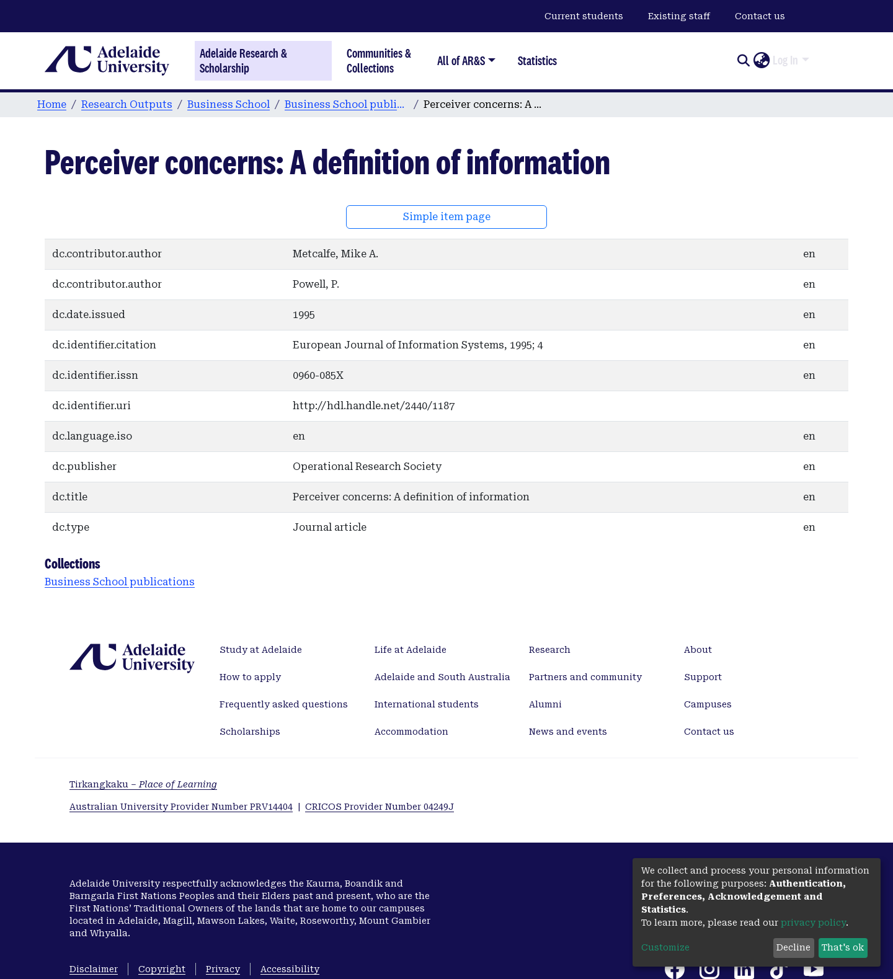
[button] (761, 60)
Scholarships (250, 732)
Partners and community (585, 677)
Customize (665, 947)
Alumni (545, 704)
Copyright (161, 969)
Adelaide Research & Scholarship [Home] (243, 61)
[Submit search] (743, 60)
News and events (568, 732)
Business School (228, 104)
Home (51, 104)
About (698, 650)
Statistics (537, 60)
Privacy (223, 969)
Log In (785, 60)
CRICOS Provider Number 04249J (379, 807)
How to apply (250, 677)
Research (550, 650)
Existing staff (679, 16)
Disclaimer (93, 969)
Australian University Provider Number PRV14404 (181, 807)
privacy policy (813, 923)
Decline (793, 947)
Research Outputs (126, 104)
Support (703, 677)
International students (427, 704)
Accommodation (411, 732)
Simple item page (447, 217)
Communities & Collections (379, 60)
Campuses (708, 704)
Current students (583, 16)
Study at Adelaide (261, 650)
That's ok (843, 947)
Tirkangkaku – (143, 784)
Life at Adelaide (410, 650)
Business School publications (347, 104)
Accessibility (289, 969)
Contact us (760, 16)
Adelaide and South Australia (442, 677)
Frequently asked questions (284, 704)
